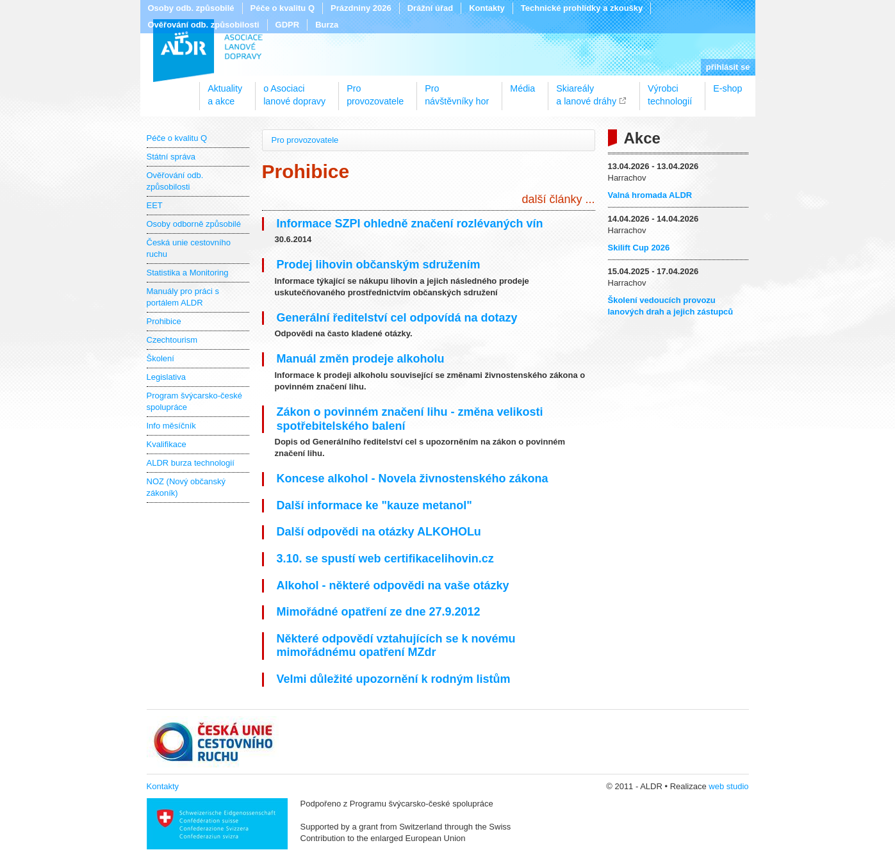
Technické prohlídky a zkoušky (582, 8)
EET (155, 205)
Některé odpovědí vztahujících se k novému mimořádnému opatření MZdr (396, 645)
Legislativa (166, 377)
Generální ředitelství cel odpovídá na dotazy (397, 317)
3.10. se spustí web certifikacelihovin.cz (385, 558)
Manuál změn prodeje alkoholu (361, 358)
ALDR (208, 50)
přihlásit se (728, 67)
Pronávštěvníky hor (457, 90)
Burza (326, 24)
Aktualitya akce (225, 90)
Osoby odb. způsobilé (191, 8)
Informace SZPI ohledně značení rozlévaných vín (410, 223)
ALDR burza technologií (190, 463)
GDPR (287, 24)
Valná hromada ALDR (650, 195)
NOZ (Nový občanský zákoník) (186, 487)
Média (522, 88)
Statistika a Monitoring (188, 272)
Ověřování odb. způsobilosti (203, 24)
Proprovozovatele (375, 90)
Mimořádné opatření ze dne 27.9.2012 (378, 611)
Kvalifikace (166, 444)
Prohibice (164, 321)
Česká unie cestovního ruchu (189, 248)
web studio (728, 786)
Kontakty (487, 8)
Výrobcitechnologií (670, 90)
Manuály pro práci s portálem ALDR (183, 296)
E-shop (727, 88)
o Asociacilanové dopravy (294, 90)
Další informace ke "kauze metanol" (374, 505)
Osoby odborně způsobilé (194, 224)
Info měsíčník (171, 425)
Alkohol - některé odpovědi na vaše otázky (393, 585)
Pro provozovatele (305, 140)
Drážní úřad (430, 8)
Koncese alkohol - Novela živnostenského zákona (412, 478)
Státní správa (171, 156)
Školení (160, 358)
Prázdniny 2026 (361, 8)
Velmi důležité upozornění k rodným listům (394, 679)
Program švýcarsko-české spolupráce (195, 401)
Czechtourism (172, 340)
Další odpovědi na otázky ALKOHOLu (379, 531)
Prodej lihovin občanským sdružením (378, 264)
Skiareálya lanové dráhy (586, 90)
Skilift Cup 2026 (639, 247)
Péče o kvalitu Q (282, 8)
